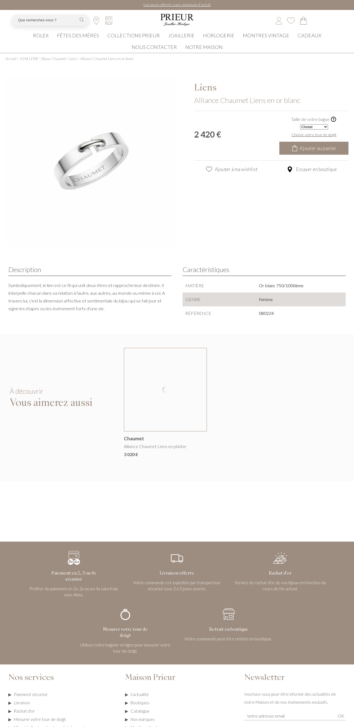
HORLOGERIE (219, 41)
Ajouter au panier (314, 155)
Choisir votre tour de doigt (314, 141)
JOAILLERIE (181, 41)
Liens (73, 66)
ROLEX (41, 41)
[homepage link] (177, 25)
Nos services (31, 685)
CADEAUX (309, 41)
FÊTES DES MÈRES (78, 41)
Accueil (11, 66)
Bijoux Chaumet (53, 66)
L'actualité (140, 701)
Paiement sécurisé (31, 701)
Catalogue (140, 718)
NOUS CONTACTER (154, 53)
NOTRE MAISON (204, 53)
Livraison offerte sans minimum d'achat (177, 4)
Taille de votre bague (314, 127)
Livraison (22, 709)
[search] (82, 25)
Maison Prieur (150, 685)
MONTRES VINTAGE (266, 41)
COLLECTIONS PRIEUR (133, 41)
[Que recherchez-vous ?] (44, 25)
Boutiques (140, 709)
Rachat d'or (24, 718)
